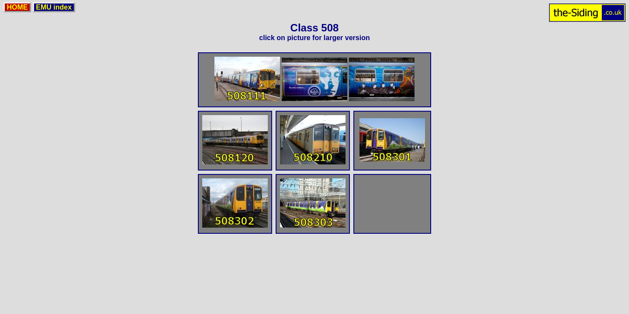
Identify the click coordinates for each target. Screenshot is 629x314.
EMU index (54, 7)
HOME (17, 7)
